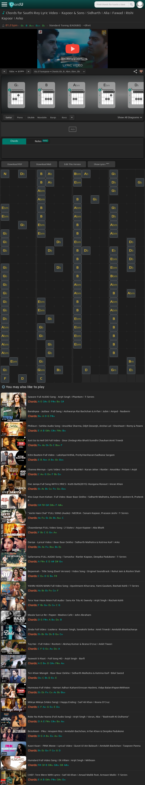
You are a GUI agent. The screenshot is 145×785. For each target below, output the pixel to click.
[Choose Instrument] (71, 117)
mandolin (42, 117)
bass (64, 117)
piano (20, 117)
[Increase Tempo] (28, 71)
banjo (53, 117)
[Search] (131, 4)
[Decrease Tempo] (4, 71)
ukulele (30, 117)
